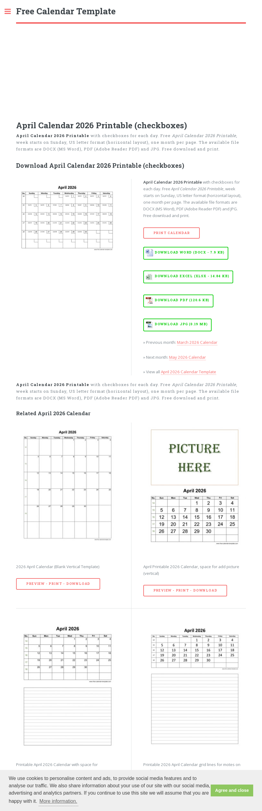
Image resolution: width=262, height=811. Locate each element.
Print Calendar (171, 233)
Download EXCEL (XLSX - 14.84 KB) (192, 276)
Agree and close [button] (232, 790)
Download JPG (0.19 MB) (181, 324)
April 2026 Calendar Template (188, 371)
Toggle (11, 11)
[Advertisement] (131, 69)
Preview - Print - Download (58, 584)
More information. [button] (58, 801)
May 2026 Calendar (187, 357)
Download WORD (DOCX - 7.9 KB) (189, 252)
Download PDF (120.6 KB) (182, 300)
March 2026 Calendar (197, 342)
